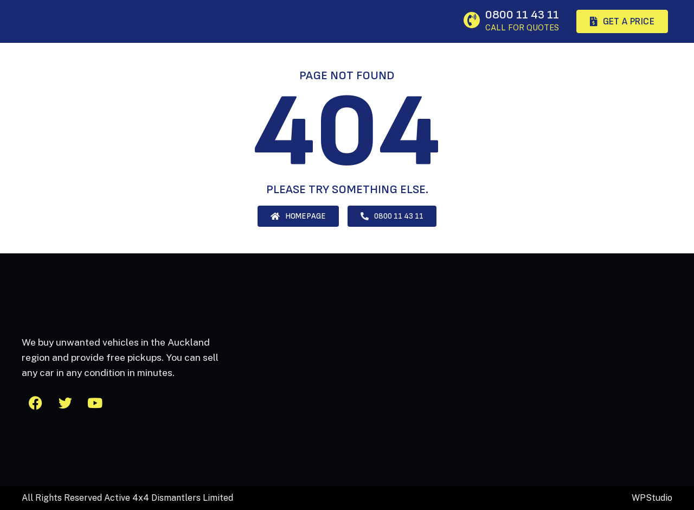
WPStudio (652, 498)
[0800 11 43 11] (472, 20)
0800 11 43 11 (522, 15)
